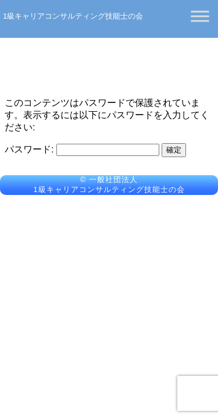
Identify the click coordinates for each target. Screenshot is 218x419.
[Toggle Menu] (200, 16)
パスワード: (82, 149)
